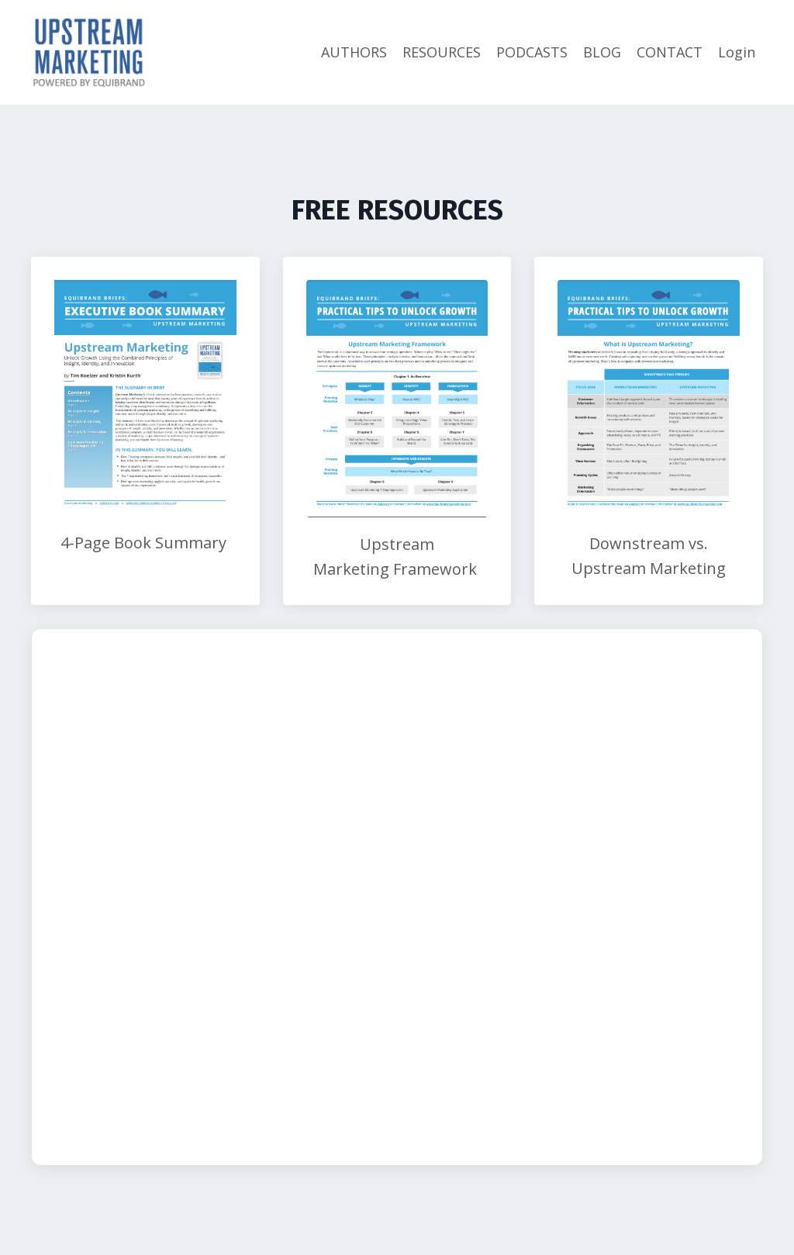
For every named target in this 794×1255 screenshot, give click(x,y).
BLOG (602, 52)
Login (736, 52)
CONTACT (670, 52)
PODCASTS (532, 52)
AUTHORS (354, 52)
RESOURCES (441, 52)
